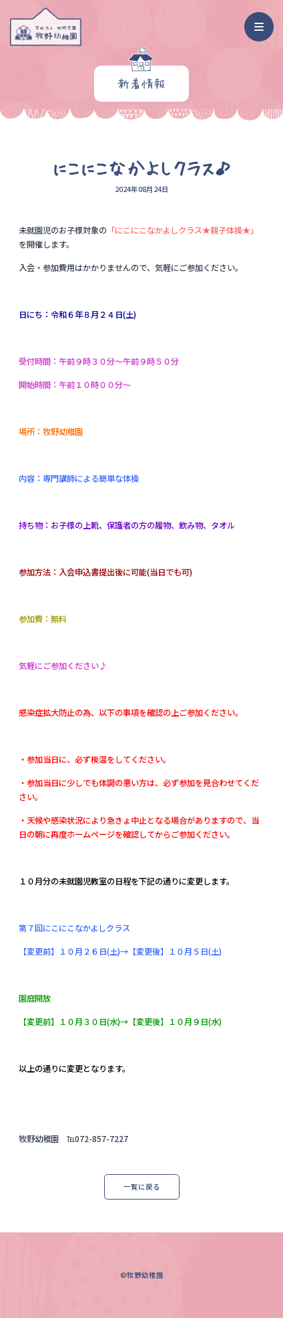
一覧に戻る (141, 1187)
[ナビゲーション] (259, 27)
